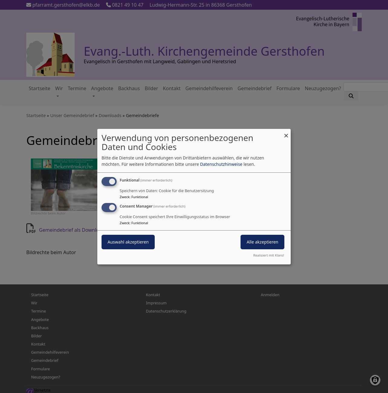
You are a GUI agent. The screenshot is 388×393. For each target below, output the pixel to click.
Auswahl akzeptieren (128, 242)
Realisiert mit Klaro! (268, 255)
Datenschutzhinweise (221, 164)
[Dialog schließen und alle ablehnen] (286, 132)
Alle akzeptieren (262, 242)
